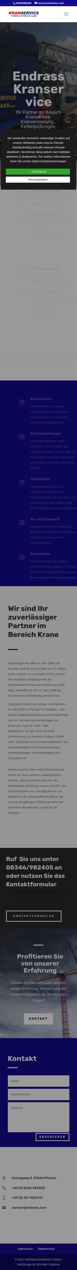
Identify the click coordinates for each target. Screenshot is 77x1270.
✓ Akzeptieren (38, 171)
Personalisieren (38, 179)
